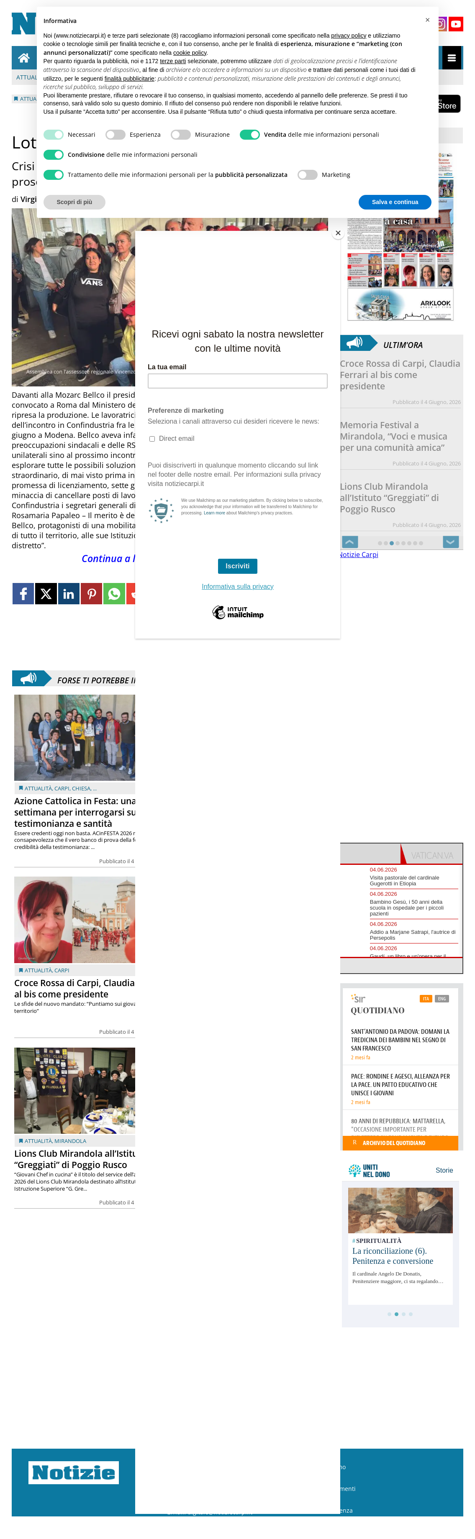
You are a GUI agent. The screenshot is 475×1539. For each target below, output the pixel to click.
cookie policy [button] (189, 52)
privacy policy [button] (348, 35)
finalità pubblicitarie (129, 78)
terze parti (173, 61)
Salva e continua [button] (395, 202)
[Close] (338, 233)
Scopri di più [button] (74, 202)
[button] (427, 20)
